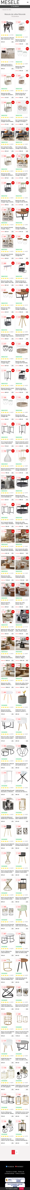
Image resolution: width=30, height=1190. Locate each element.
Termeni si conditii (11, 1172)
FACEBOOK (10, 1167)
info (13, 41)
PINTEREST (19, 1167)
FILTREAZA (15, 6)
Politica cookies (20, 1173)
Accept (22, 1188)
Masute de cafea (6, 9)
